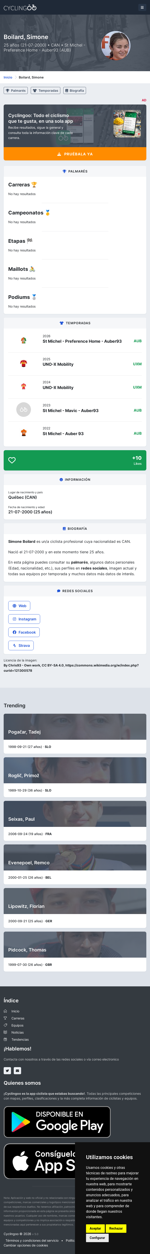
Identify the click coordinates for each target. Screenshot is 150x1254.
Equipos (17, 1025)
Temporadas (45, 90)
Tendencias (20, 1039)
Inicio (8, 77)
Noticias (17, 1032)
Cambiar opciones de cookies (26, 1245)
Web (19, 605)
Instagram (24, 619)
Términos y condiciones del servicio (32, 1240)
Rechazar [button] (116, 1228)
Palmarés (16, 90)
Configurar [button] (97, 1238)
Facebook (24, 632)
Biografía (74, 90)
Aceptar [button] (95, 1228)
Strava (21, 645)
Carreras (17, 1018)
